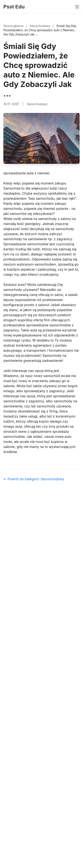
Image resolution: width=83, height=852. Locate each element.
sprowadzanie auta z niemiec (26, 173)
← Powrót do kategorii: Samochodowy (33, 479)
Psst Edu (14, 7)
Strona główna (13, 26)
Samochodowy (40, 26)
